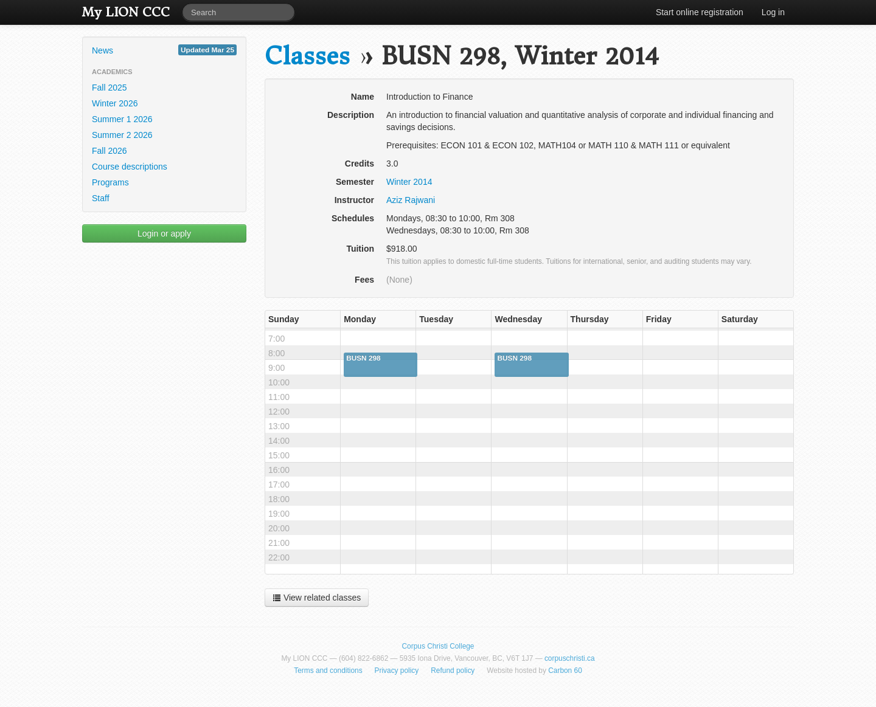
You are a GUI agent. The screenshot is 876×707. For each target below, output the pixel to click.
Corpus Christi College (438, 646)
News (164, 49)
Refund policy (452, 670)
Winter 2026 (114, 103)
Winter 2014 (409, 182)
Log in (773, 12)
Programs (110, 182)
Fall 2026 (109, 151)
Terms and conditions (328, 670)
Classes (307, 56)
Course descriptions (129, 166)
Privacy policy (397, 670)
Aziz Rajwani (410, 200)
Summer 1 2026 (122, 119)
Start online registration (699, 12)
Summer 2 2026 (122, 135)
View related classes (317, 597)
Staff (100, 198)
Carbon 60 (565, 670)
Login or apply (164, 233)
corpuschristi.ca (569, 658)
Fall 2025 (109, 87)
